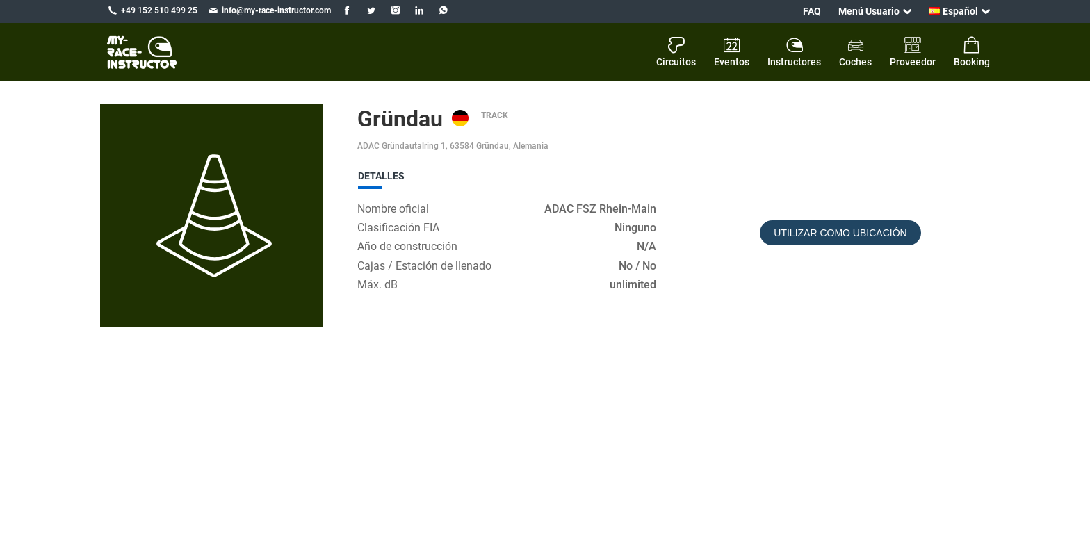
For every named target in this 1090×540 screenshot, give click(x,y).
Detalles (381, 175)
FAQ (812, 11)
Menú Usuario (869, 11)
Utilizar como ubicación (840, 232)
